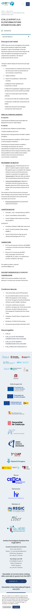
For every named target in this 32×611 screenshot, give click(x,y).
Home (2, 11)
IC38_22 (8, 334)
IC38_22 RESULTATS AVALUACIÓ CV (16, 347)
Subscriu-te (13, 581)
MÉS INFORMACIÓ (8, 36)
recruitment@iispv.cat (7, 266)
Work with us (9, 11)
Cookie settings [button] (7, 607)
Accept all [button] (16, 607)
